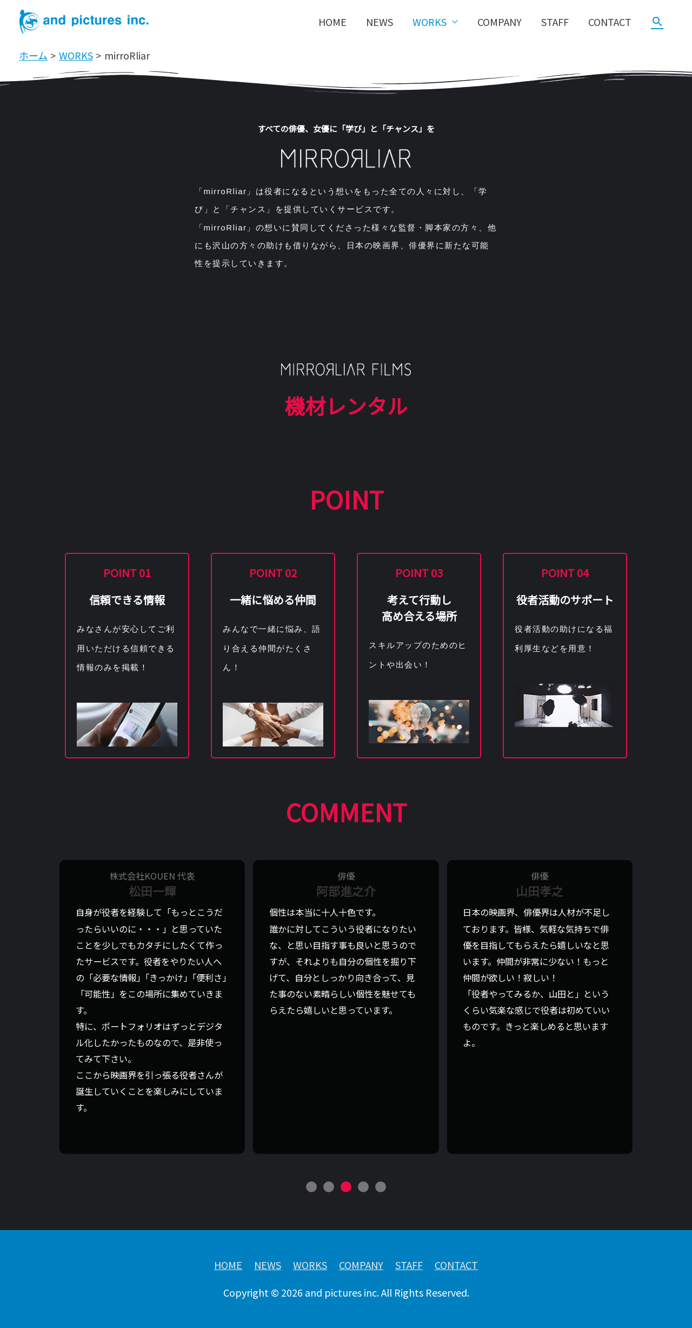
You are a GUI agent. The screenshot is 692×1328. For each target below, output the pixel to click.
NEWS (379, 22)
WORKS (429, 22)
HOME (332, 22)
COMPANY (499, 22)
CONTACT (609, 22)
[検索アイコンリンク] (657, 21)
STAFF (555, 22)
